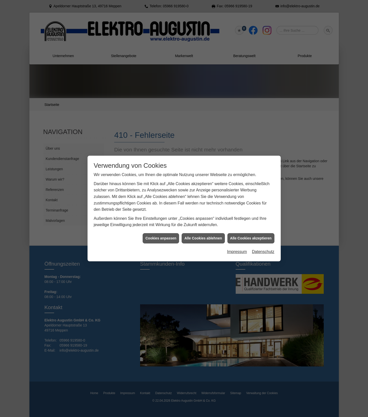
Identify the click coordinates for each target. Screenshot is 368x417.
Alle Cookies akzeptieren (251, 235)
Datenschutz (263, 248)
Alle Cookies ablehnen (203, 235)
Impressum (237, 248)
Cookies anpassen (160, 235)
